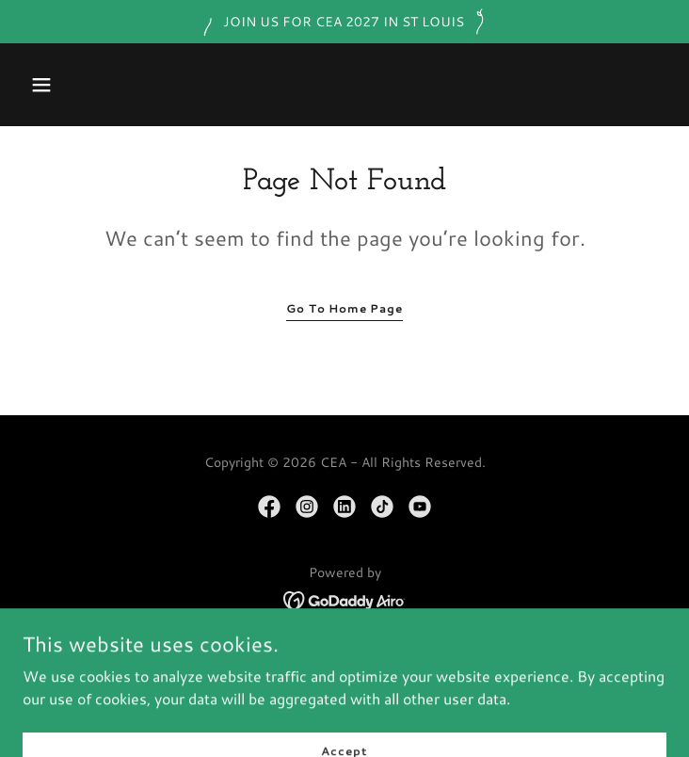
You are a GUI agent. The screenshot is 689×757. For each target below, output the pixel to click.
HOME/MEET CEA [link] (344, 653)
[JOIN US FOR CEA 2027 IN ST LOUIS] (344, 22)
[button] (41, 85)
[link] (269, 506)
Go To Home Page (344, 308)
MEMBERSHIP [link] (344, 679)
